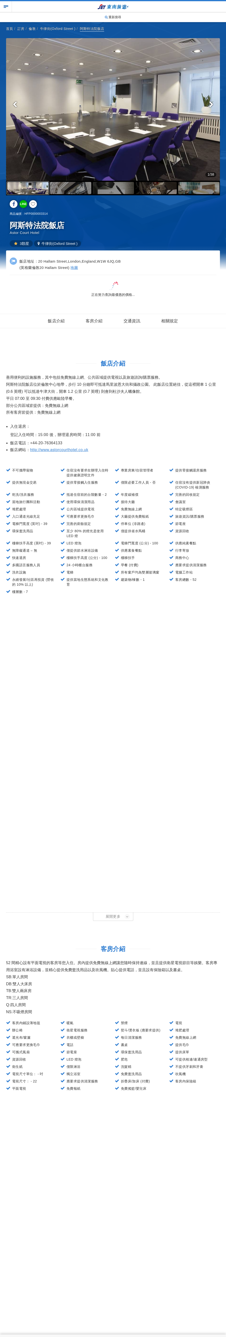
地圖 (74, 268)
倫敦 (32, 29)
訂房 (21, 29)
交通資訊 (132, 321)
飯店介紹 (56, 321)
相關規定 (169, 321)
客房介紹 (94, 321)
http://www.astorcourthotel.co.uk (59, 450)
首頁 (9, 29)
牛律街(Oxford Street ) (57, 29)
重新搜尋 (113, 17)
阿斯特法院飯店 (92, 29)
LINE (23, 204)
